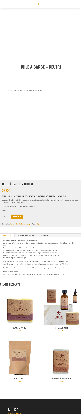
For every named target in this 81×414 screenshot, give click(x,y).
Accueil (10, 90)
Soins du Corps (18, 90)
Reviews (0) (44, 235)
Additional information (26, 235)
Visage (26, 90)
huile (12, 224)
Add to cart (17, 216)
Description (7, 235)
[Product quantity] (5, 217)
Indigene (38, 224)
